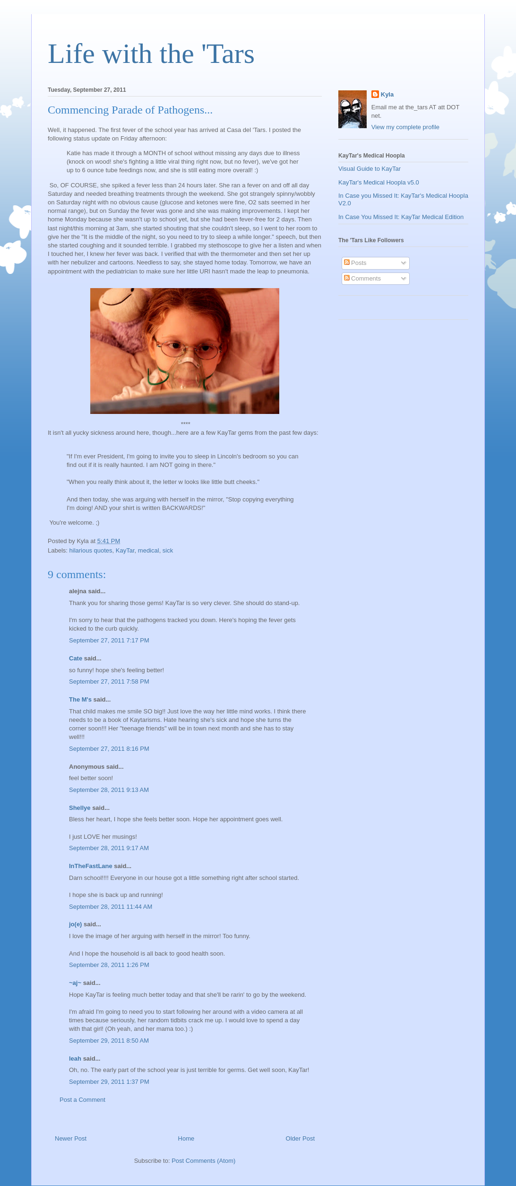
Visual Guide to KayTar (369, 168)
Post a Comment (82, 1099)
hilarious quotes (90, 550)
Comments (362, 278)
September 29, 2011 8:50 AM (109, 1040)
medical (148, 550)
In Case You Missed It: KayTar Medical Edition (401, 216)
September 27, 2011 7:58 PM (109, 681)
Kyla (387, 94)
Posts (355, 262)
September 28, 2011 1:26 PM (109, 964)
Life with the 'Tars (151, 53)
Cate (75, 658)
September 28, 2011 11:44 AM (110, 906)
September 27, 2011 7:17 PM (109, 640)
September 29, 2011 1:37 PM (109, 1081)
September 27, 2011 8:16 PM (109, 748)
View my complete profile (405, 127)
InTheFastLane (90, 866)
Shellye (80, 807)
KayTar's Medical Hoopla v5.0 (378, 182)
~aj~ (75, 982)
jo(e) (75, 924)
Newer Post (70, 1138)
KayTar (125, 550)
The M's (80, 699)
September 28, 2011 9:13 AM (109, 789)
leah (75, 1058)
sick (168, 550)
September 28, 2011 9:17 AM (109, 848)
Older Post (300, 1138)
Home (186, 1138)
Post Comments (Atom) (203, 1160)
